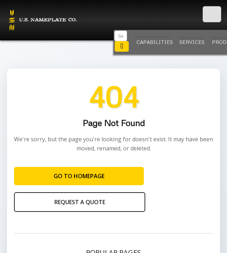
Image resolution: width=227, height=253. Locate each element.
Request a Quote (79, 202)
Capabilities (153, 42)
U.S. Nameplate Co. (42, 20)
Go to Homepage (79, 176)
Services (191, 42)
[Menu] (212, 14)
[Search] (120, 36)
